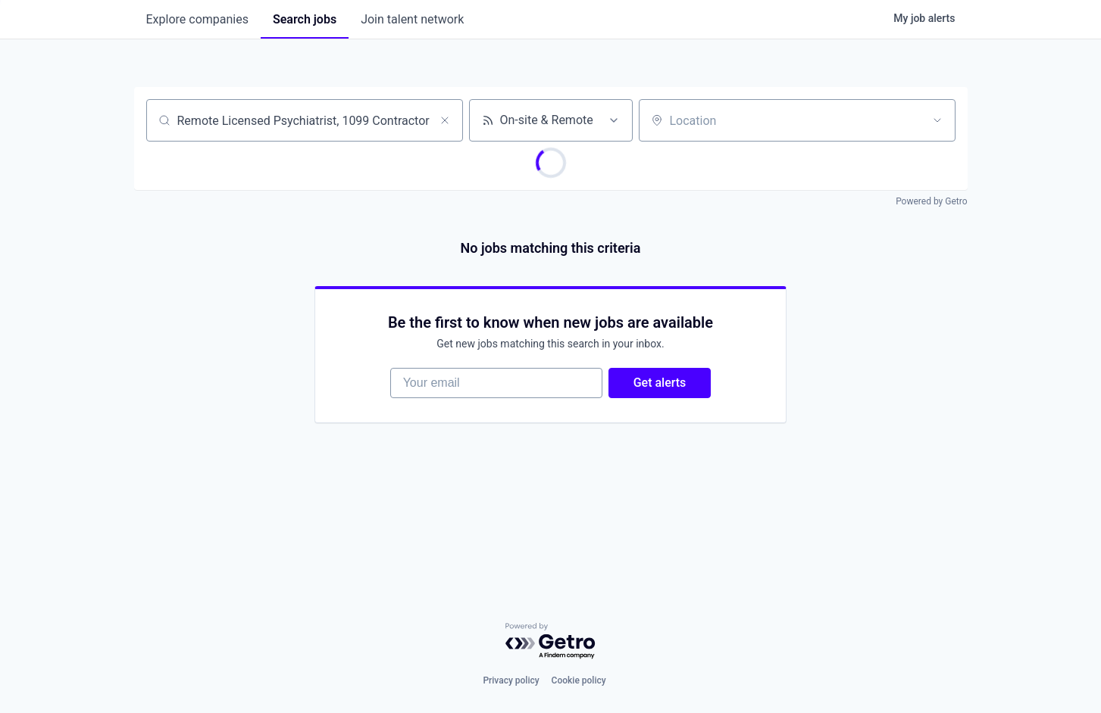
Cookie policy (579, 680)
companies (197, 19)
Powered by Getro (931, 201)
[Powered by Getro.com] (550, 641)
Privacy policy (511, 680)
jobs (304, 19)
